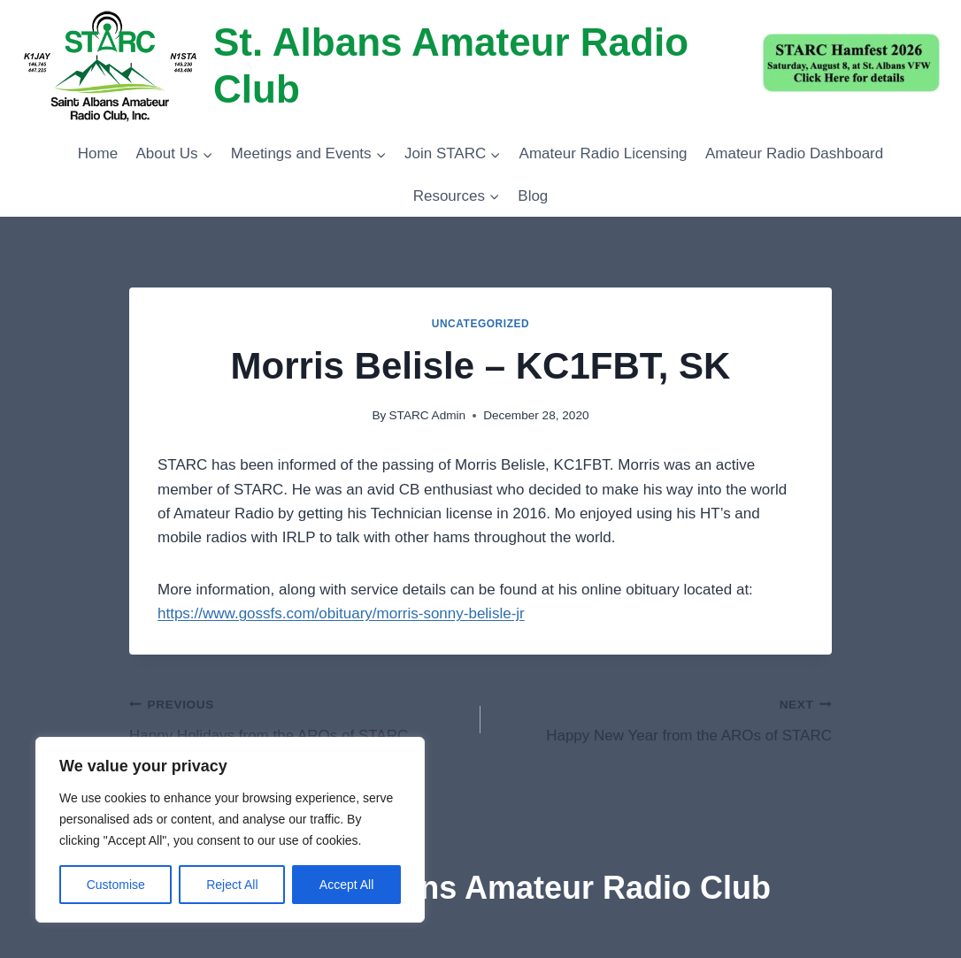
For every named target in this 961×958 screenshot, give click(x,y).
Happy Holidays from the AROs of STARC (297, 718)
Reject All (232, 885)
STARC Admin (427, 415)
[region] (230, 830)
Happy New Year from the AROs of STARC (664, 718)
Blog (533, 196)
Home (98, 153)
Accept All (346, 885)
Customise (116, 885)
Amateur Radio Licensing (603, 153)
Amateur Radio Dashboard (794, 153)
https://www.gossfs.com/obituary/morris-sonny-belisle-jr (341, 613)
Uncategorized (481, 324)
